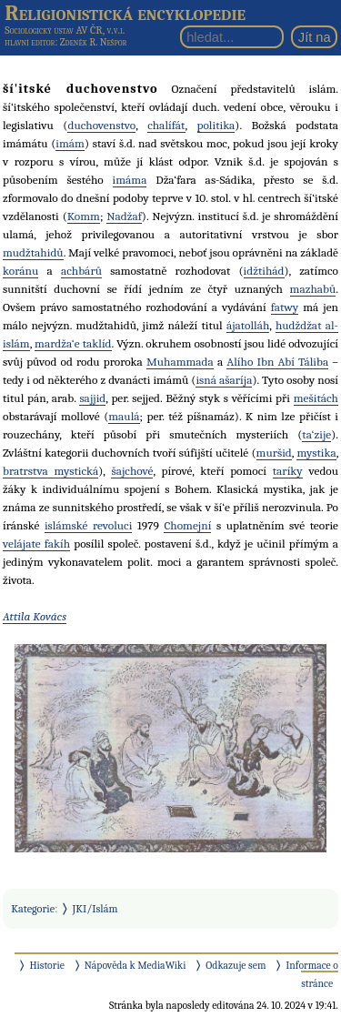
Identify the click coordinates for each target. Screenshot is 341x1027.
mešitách (316, 398)
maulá (123, 416)
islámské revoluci (89, 525)
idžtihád (264, 270)
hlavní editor (30, 42)
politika (216, 125)
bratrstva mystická (50, 471)
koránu (20, 270)
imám (70, 143)
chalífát (166, 125)
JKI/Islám (95, 908)
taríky (288, 471)
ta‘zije (316, 434)
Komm (83, 216)
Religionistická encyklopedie (125, 12)
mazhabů (313, 289)
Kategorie (33, 908)
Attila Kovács (34, 616)
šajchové (132, 471)
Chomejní (187, 525)
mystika (316, 452)
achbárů (81, 270)
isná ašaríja (224, 380)
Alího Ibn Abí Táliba (277, 361)
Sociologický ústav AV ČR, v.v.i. (65, 30)
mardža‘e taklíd (73, 343)
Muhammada (180, 361)
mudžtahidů (33, 252)
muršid (274, 452)
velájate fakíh (36, 543)
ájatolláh (247, 325)
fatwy (285, 307)
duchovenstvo (101, 125)
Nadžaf (124, 216)
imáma (130, 179)
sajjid (92, 398)
